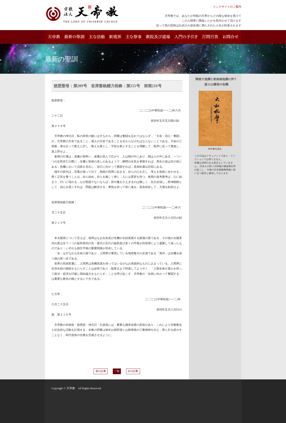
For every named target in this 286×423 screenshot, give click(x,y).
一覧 (117, 371)
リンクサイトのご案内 (227, 6)
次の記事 (133, 371)
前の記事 (100, 371)
